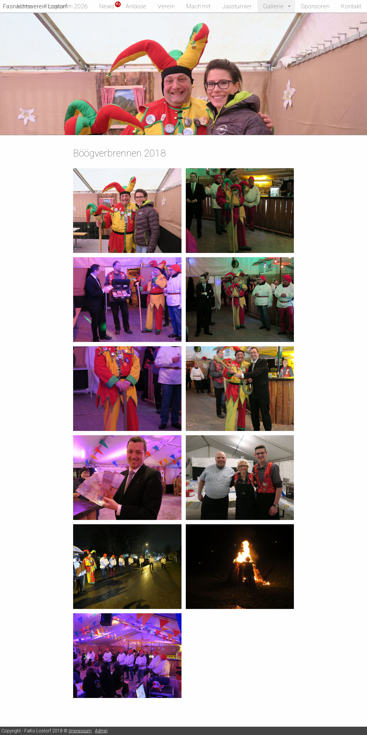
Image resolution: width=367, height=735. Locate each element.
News (106, 6)
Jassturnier (237, 6)
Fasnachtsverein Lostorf (35, 6)
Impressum (80, 731)
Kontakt (351, 6)
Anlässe (136, 6)
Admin (101, 731)
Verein (166, 6)
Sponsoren (315, 6)
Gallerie (273, 6)
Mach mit (198, 6)
